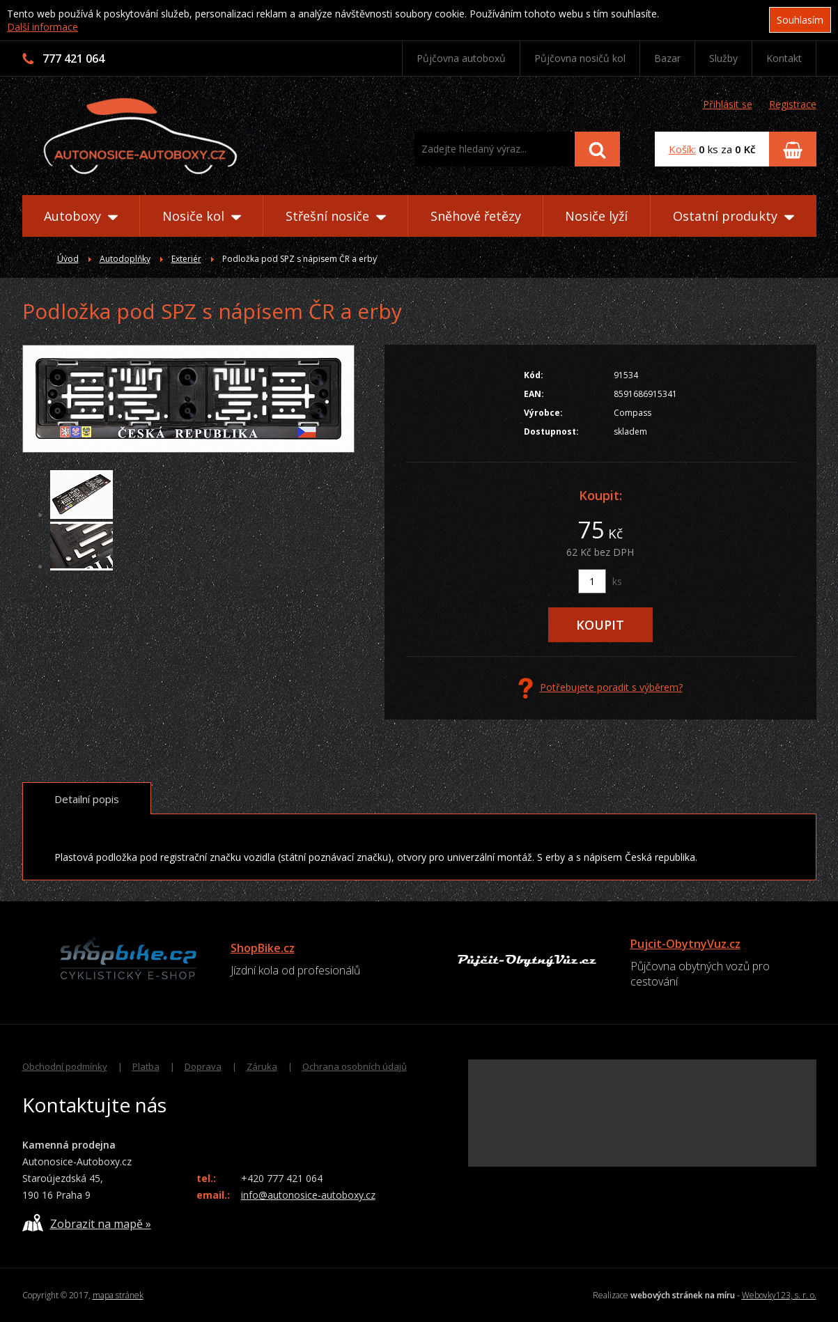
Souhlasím (800, 19)
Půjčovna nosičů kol (580, 58)
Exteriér (186, 259)
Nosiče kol (201, 216)
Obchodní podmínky (64, 1066)
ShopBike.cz (263, 948)
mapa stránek (118, 1295)
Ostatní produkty (733, 216)
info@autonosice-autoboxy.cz (308, 1195)
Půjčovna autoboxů (461, 58)
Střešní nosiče (336, 216)
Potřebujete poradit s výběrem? (600, 688)
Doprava (203, 1066)
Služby (723, 58)
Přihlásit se (727, 104)
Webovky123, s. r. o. (779, 1295)
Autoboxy (81, 216)
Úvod (68, 259)
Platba (146, 1066)
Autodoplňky (125, 259)
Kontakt (784, 58)
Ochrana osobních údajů (354, 1066)
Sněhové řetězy (475, 216)
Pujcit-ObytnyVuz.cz (685, 943)
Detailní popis (86, 799)
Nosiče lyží (596, 216)
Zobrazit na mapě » (86, 1222)
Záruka (262, 1066)
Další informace (42, 26)
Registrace (792, 104)
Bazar (667, 58)
